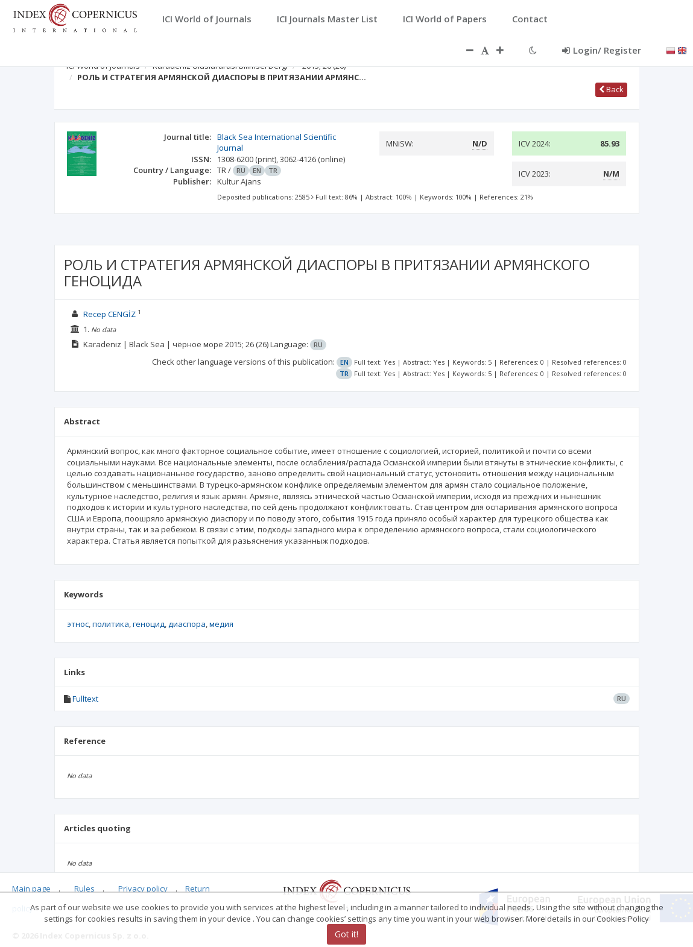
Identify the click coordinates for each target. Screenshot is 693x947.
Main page (31, 888)
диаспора (187, 623)
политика (110, 623)
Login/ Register (601, 50)
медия (221, 623)
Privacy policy (143, 888)
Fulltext (85, 698)
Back (611, 89)
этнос (78, 623)
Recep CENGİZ (109, 314)
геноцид (149, 623)
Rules (84, 888)
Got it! (346, 934)
